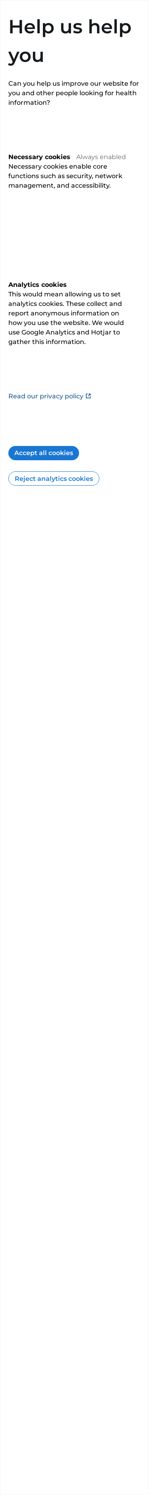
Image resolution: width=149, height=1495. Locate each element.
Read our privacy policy (49, 396)
